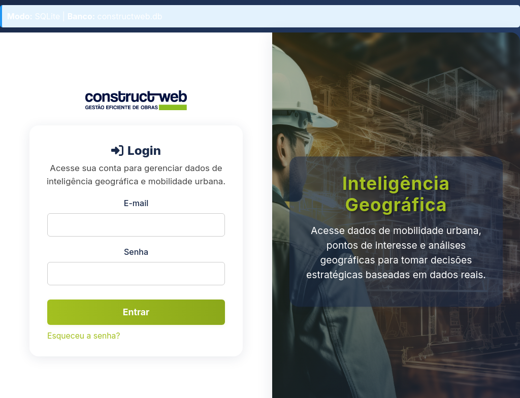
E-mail (136, 203)
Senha (136, 252)
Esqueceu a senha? (83, 336)
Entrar (136, 312)
